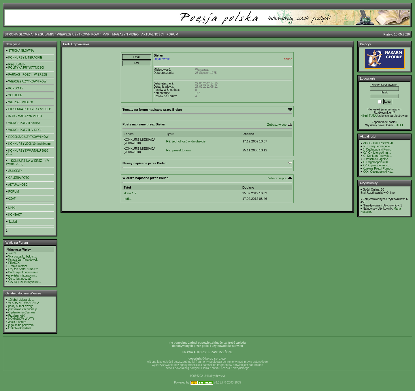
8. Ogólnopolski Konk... (378, 149)
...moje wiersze (18, 266)
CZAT (12, 198)
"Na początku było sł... (22, 256)
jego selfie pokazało (21, 325)
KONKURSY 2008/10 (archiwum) (29, 143)
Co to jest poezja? (19, 278)
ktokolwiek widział (19, 328)
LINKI (12, 207)
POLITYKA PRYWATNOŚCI (26, 67)
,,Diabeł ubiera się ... (21, 299)
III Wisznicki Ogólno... (377, 159)
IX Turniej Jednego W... (378, 146)
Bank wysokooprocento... (24, 272)
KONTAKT (15, 214)
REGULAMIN (44, 34)
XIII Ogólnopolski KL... (377, 162)
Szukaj (12, 221)
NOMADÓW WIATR (21, 318)
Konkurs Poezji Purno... (378, 168)
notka (127, 198)
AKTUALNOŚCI (152, 34)
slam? (12, 253)
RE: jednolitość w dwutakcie (185, 141)
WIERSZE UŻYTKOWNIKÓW (78, 34)
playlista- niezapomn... (22, 275)
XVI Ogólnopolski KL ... (377, 165)
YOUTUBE (15, 95)
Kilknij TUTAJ (369, 115)
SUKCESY (15, 170)
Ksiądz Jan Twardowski (23, 259)
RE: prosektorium (178, 150)
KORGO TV (16, 88)
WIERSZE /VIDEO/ (20, 102)
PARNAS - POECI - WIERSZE (27, 74)
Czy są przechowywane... (24, 281)
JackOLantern (17, 322)
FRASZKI (14, 262)
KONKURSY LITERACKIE (25, 57)
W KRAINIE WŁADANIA (23, 302)
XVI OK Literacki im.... (377, 152)
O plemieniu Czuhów (21, 312)
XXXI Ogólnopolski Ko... (378, 171)
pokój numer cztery (20, 306)
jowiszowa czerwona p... (23, 309)
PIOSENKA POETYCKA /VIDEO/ (29, 109)
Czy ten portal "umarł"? (23, 269)
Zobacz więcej (277, 124)
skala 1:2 (130, 193)
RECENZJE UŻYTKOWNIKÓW (28, 136)
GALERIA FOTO (18, 177)
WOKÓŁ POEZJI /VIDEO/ (24, 129)
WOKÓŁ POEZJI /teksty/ (24, 123)
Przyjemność (16, 315)
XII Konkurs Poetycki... (377, 155)
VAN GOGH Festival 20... (379, 143)
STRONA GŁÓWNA (19, 34)
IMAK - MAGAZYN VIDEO (120, 34)
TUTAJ (398, 125)
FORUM (172, 34)
